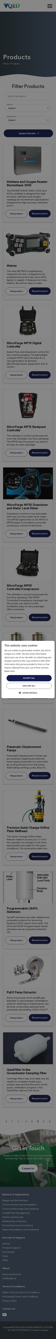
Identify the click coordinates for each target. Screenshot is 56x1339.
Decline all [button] (29, 685)
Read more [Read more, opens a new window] (9, 671)
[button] (28, 692)
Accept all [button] (29, 678)
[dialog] (28, 669)
